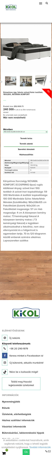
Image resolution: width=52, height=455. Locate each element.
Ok (26, 452)
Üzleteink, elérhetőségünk (16, 414)
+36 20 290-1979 (16, 346)
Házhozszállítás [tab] (26, 155)
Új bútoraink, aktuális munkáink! (22, 362)
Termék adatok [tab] (26, 144)
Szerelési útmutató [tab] (26, 149)
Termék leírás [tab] (26, 138)
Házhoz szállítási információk (18, 420)
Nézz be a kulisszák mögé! (20, 372)
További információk (40, 447)
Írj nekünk (11, 338)
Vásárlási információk (14, 426)
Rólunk (6, 408)
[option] (10, 81)
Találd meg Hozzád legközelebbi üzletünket (21, 384)
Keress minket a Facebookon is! (22, 355)
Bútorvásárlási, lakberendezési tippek (23, 433)
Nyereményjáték (11, 402)
